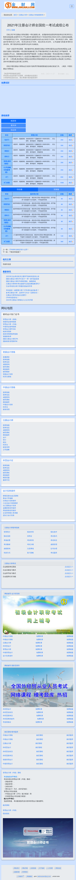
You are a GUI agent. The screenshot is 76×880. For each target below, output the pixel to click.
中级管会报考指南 (9, 326)
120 (62, 236)
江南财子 (20, 876)
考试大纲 (30, 544)
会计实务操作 (9, 490)
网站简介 (16, 868)
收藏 (13, 30)
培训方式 (7, 553)
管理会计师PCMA (9, 329)
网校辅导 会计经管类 (12, 593)
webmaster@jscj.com (44, 876)
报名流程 (7, 536)
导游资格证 (7, 722)
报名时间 (30, 532)
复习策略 (30, 553)
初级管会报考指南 (9, 322)
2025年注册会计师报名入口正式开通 (19, 300)
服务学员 (6, 480)
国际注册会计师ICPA (10, 339)
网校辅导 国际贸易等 (12, 665)
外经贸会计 (7, 646)
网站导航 (25, 868)
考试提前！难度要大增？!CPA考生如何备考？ (22, 290)
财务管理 (6, 409)
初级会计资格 (9, 352)
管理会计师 (7, 649)
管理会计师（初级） (10, 319)
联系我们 (25, 872)
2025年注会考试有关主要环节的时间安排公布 (22, 276)
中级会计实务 (8, 404)
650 (62, 177)
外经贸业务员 (8, 712)
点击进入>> (69, 567)
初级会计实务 (8, 374)
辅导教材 (6, 372)
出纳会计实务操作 (9, 501)
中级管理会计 (8, 652)
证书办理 (54, 548)
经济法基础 (7, 376)
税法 (4, 442)
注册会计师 (23, 15)
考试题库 (54, 553)
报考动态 (6, 362)
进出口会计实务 (8, 515)
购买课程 (39, 735)
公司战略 (6, 449)
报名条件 (54, 532)
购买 (71, 140)
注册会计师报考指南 (11, 527)
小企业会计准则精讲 (10, 503)
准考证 (29, 536)
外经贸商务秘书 (8, 719)
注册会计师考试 (10, 563)
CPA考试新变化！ (12, 297)
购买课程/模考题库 (11, 732)
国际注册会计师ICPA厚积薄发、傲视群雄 (21, 281)
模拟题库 (6, 369)
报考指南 (6, 359)
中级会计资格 (9, 387)
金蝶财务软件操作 (9, 508)
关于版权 (41, 868)
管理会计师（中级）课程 (12, 772)
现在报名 (6, 813)
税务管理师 (7, 331)
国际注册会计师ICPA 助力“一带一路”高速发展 (22, 279)
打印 (8, 30)
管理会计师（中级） (10, 324)
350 (62, 140)
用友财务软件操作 (9, 510)
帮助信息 (58, 868)
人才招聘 (49, 868)
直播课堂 (6, 357)
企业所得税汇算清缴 (10, 513)
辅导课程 (6, 367)
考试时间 (30, 540)
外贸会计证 (8, 460)
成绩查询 (6, 364)
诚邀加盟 (16, 872)
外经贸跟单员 (8, 715)
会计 (4, 437)
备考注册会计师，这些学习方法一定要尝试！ (22, 293)
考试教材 (7, 544)
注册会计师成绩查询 (36, 15)
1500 (62, 183)
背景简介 (7, 532)
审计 (4, 440)
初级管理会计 (8, 759)
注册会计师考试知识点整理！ (16, 295)
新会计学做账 (8, 498)
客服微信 (29, 876)
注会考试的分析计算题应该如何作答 (19, 286)
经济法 (5, 407)
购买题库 (70, 735)
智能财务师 (7, 336)
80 (62, 199)
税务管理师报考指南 (10, 334)
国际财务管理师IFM (10, 341)
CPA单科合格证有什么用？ (19, 249)
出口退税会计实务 (9, 505)
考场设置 (7, 540)
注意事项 (30, 548)
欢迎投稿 (33, 868)
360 (62, 241)
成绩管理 (54, 544)
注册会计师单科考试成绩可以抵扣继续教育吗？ (23, 284)
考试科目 (54, 540)
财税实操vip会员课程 (10, 496)
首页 (15, 15)
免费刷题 (70, 636)
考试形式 (54, 536)
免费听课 (39, 636)
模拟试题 (6, 477)
